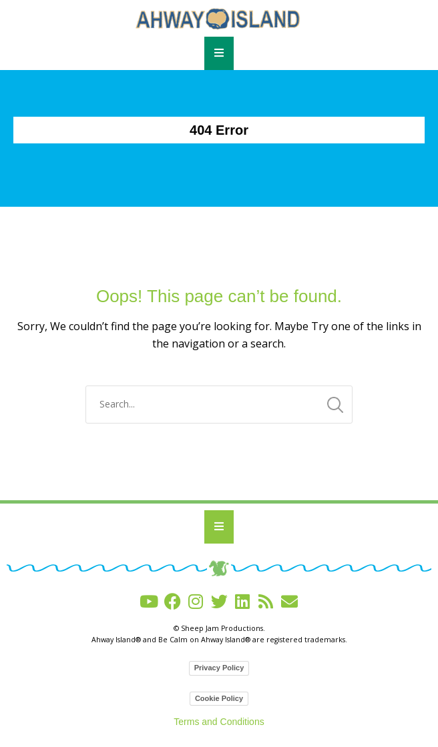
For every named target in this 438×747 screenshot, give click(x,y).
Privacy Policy (219, 668)
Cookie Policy (219, 698)
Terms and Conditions (219, 721)
